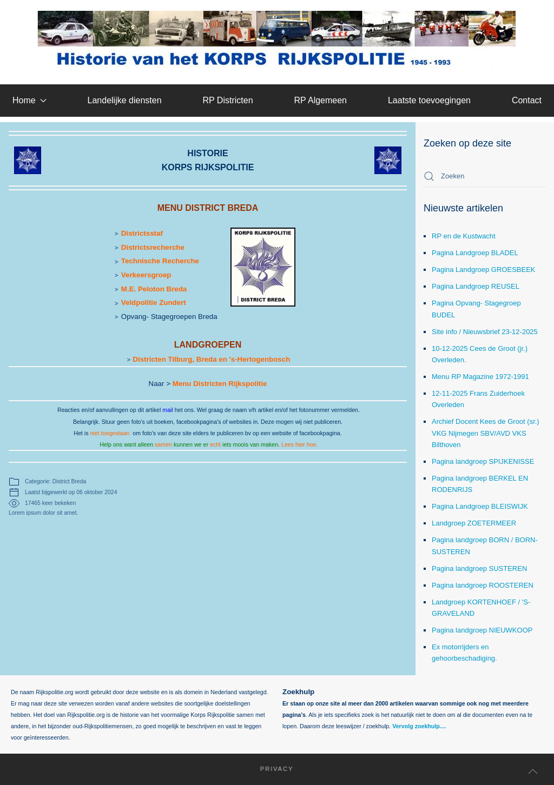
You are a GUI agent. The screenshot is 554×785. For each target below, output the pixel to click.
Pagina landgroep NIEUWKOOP (482, 630)
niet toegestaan (109, 433)
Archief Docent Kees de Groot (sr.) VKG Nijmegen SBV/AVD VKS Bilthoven (485, 432)
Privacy (271, 769)
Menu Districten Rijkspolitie (220, 384)
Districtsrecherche (152, 247)
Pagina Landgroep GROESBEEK (484, 269)
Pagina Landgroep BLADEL (475, 253)
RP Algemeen (320, 100)
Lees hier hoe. (299, 444)
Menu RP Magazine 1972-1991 (480, 376)
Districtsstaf (142, 233)
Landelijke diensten (125, 100)
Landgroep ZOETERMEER (474, 523)
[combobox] (485, 176)
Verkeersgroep (146, 275)
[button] (533, 771)
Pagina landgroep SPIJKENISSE (483, 461)
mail (167, 410)
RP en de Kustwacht (464, 236)
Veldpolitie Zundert (153, 302)
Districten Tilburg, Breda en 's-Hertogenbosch (211, 359)
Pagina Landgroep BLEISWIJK (480, 506)
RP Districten (227, 100)
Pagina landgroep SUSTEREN (479, 568)
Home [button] (29, 100)
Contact (527, 100)
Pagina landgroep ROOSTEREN (482, 585)
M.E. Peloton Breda (154, 289)
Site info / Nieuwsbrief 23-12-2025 (485, 332)
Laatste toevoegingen (429, 100)
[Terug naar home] (277, 39)
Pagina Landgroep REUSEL (475, 286)
